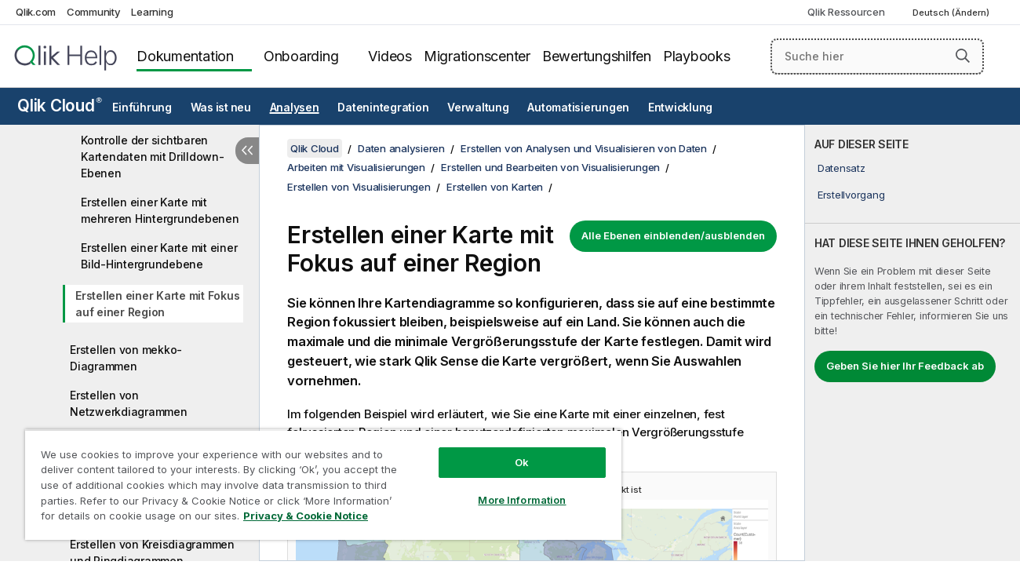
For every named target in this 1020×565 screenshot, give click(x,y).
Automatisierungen (578, 107)
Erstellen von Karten (494, 186)
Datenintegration (382, 107)
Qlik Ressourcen (845, 11)
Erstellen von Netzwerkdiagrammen (129, 403)
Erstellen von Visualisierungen (359, 186)
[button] (962, 56)
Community (94, 11)
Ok (518, 462)
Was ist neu (221, 107)
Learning (152, 11)
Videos (390, 56)
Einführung (142, 107)
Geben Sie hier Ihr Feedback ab (905, 365)
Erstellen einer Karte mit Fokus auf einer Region (157, 304)
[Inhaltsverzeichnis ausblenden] (247, 150)
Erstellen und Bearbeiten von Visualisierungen (550, 167)
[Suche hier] (877, 56)
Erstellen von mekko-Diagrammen (126, 358)
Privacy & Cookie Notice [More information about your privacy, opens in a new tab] (305, 515)
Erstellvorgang (851, 194)
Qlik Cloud (59, 105)
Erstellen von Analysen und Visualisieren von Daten (584, 148)
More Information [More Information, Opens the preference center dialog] (518, 500)
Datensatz (841, 168)
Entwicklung (680, 107)
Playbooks (696, 56)
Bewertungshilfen (596, 56)
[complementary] (912, 343)
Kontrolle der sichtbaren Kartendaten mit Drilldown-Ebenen (152, 156)
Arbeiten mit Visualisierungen (356, 167)
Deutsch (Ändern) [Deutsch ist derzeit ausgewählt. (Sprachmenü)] (952, 12)
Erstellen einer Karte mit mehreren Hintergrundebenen (160, 210)
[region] (321, 484)
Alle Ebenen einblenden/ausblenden (673, 235)
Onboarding (301, 56)
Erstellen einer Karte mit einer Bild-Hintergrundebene (159, 256)
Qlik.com (36, 11)
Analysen (294, 107)
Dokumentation (185, 56)
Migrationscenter (477, 56)
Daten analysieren (401, 148)
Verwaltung (478, 107)
